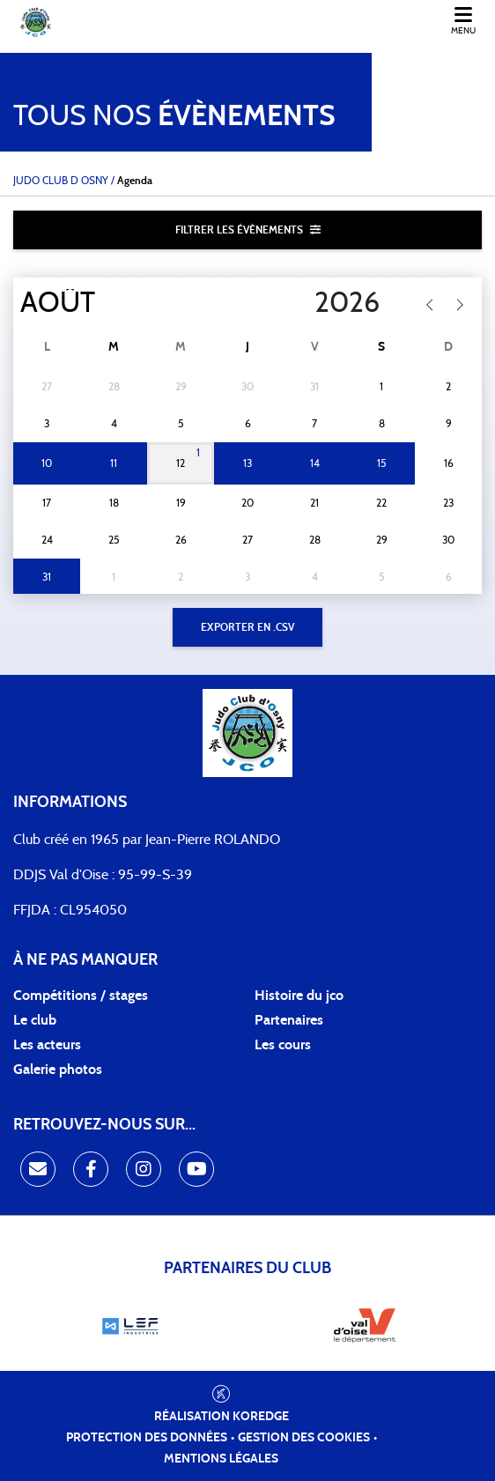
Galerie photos (57, 1070)
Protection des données (146, 1438)
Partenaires (289, 1020)
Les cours (283, 1045)
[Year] (300, 303)
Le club (34, 1020)
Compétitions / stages (80, 996)
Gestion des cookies (304, 1438)
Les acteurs (47, 1045)
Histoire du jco (299, 996)
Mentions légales (221, 1459)
